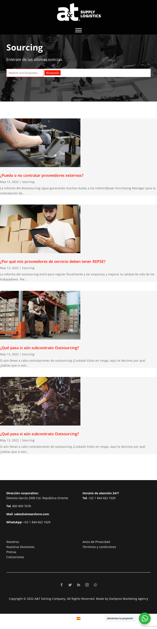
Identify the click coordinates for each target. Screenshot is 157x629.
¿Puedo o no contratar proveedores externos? (41, 175)
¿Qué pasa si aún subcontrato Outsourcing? (39, 347)
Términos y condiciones (99, 547)
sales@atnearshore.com (31, 514)
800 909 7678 (21, 506)
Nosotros (12, 542)
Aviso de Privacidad (96, 542)
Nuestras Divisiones (20, 547)
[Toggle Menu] (78, 30)
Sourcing (28, 182)
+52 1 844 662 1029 (36, 522)
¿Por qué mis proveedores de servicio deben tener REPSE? (52, 261)
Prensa (11, 552)
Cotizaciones (15, 557)
